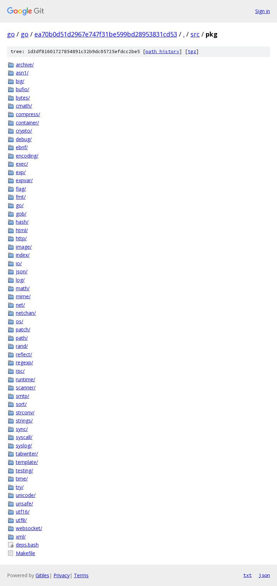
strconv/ (25, 412)
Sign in (262, 11)
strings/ (24, 420)
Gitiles (42, 575)
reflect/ (24, 354)
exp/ (21, 172)
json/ (21, 271)
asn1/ (22, 72)
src (195, 34)
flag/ (21, 188)
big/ (20, 81)
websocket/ (29, 528)
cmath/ (24, 105)
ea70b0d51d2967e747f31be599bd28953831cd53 (105, 34)
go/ (20, 205)
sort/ (21, 404)
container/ (27, 122)
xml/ (21, 536)
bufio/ (22, 89)
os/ (19, 321)
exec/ (22, 163)
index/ (23, 254)
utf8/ (21, 520)
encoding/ (27, 155)
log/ (20, 279)
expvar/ (24, 180)
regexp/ (24, 362)
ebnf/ (22, 147)
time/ (22, 478)
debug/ (24, 139)
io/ (19, 263)
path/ (22, 338)
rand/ (22, 346)
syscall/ (24, 437)
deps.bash (27, 544)
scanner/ (26, 387)
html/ (22, 230)
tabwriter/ (27, 453)
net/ (20, 304)
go (11, 34)
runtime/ (25, 379)
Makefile (25, 553)
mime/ (23, 296)
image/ (24, 246)
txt (247, 575)
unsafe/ (24, 503)
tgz (192, 52)
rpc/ (20, 371)
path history (162, 52)
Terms (81, 575)
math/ (23, 288)
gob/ (21, 213)
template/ (27, 462)
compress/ (28, 114)
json (264, 575)
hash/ (22, 221)
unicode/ (26, 495)
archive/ (25, 64)
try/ (20, 487)
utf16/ (23, 511)
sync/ (22, 429)
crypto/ (24, 130)
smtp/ (22, 396)
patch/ (23, 329)
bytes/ (23, 97)
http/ (21, 238)
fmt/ (21, 196)
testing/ (24, 470)
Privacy (61, 575)
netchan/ (26, 313)
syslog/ (24, 445)
